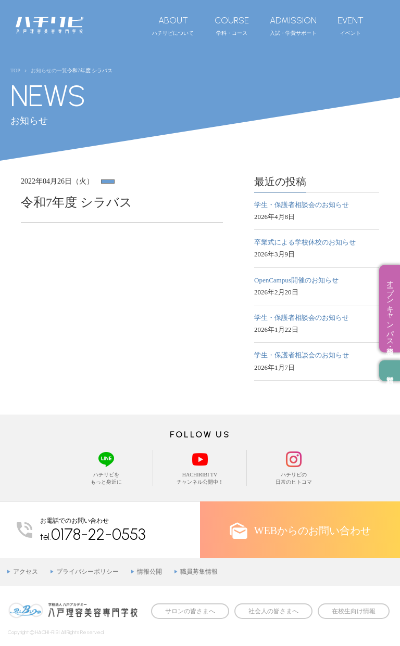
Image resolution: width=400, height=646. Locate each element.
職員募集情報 (199, 571)
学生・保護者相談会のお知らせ (301, 205)
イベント (351, 25)
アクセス (25, 571)
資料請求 (389, 370)
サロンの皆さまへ (190, 611)
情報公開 (149, 571)
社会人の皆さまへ (273, 611)
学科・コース (232, 25)
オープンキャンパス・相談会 (390, 309)
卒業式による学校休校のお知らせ (305, 242)
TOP (15, 70)
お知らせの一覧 (49, 70)
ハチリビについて (173, 25)
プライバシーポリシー (87, 571)
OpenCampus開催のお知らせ (296, 280)
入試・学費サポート (293, 25)
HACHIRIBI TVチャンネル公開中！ (200, 467)
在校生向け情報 (354, 611)
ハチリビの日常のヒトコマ (293, 467)
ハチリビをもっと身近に (106, 467)
